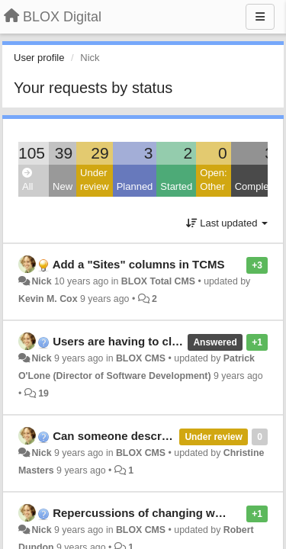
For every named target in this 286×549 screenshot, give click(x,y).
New (62, 186)
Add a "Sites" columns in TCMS (139, 264)
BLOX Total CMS (158, 281)
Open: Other (213, 180)
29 (99, 153)
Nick (41, 281)
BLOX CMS (140, 358)
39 (63, 153)
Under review (94, 180)
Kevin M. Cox (48, 299)
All (27, 180)
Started (176, 186)
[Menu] (260, 17)
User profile (39, 57)
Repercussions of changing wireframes (159, 512)
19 (43, 393)
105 (31, 153)
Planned (135, 186)
